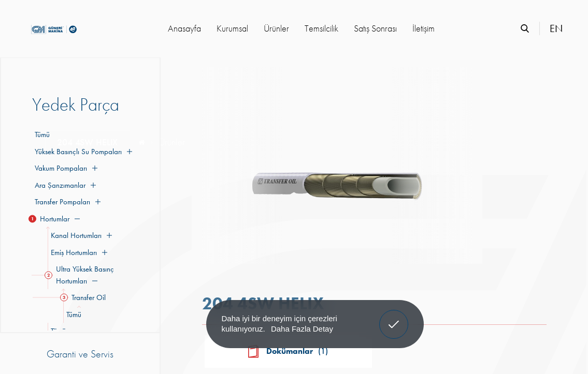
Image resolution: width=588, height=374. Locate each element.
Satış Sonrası (375, 28)
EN (556, 28)
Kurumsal (232, 28)
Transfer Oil (84, 297)
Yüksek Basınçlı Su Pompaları (82, 151)
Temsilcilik (321, 28)
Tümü (42, 134)
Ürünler (276, 28)
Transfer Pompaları (66, 202)
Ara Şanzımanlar (64, 185)
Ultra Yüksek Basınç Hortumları (81, 275)
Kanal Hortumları (80, 235)
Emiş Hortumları (77, 252)
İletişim (423, 28)
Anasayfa (184, 28)
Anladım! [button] (394, 316)
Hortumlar (56, 219)
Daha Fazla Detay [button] (302, 328)
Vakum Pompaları (64, 168)
